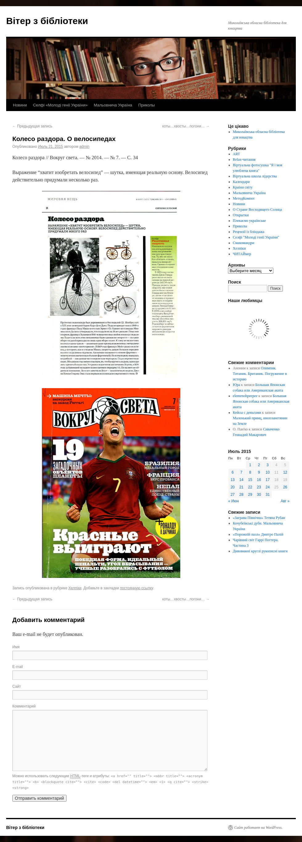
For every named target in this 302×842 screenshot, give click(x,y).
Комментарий (24, 706)
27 (233, 494)
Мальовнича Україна (113, 105)
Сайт (16, 686)
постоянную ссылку (136, 588)
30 (259, 494)
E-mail (17, 667)
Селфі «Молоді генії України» (60, 105)
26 (285, 487)
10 (268, 472)
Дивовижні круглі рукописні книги (260, 551)
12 (285, 472)
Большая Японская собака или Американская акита (261, 401)
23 (259, 487)
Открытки (241, 215)
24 (268, 487)
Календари (241, 182)
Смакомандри (244, 243)
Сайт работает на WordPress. (258, 827)
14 (241, 480)
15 (250, 480)
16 (259, 480)
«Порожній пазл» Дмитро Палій (258, 534)
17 (268, 480)
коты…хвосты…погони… (186, 126)
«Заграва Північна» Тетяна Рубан (259, 518)
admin (84, 146)
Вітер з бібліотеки (47, 21)
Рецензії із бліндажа (248, 232)
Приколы (146, 105)
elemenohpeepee (245, 396)
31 (268, 494)
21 (241, 487)
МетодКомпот (244, 198)
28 (241, 494)
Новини (20, 105)
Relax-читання (244, 159)
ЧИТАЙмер (242, 254)
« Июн (233, 501)
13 (233, 480)
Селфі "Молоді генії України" (256, 237)
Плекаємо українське (249, 220)
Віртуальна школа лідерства (255, 176)
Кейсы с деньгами (247, 412)
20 (233, 487)
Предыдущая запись (32, 126)
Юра (236, 385)
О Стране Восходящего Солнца (257, 209)
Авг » (285, 501)
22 (250, 487)
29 (250, 494)
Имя (15, 647)
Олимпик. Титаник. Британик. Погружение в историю (260, 373)
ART (236, 154)
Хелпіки (74, 588)
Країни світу (243, 187)
